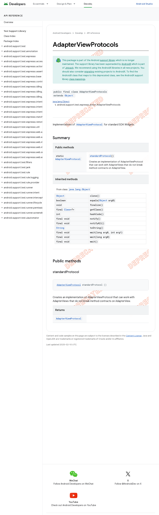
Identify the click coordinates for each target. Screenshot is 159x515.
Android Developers (62, 33)
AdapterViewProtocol (89, 124)
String (60, 227)
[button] (20, 46)
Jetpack (69, 67)
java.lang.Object (61, 101)
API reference (13, 15)
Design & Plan (64, 3)
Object (69, 95)
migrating (89, 71)
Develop (79, 33)
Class (67, 209)
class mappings (77, 79)
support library (107, 60)
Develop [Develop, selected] (88, 3)
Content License (134, 335)
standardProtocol (100, 155)
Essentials (39, 3)
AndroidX (126, 64)
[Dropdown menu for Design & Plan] (76, 4)
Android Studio (144, 3)
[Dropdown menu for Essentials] (49, 4)
